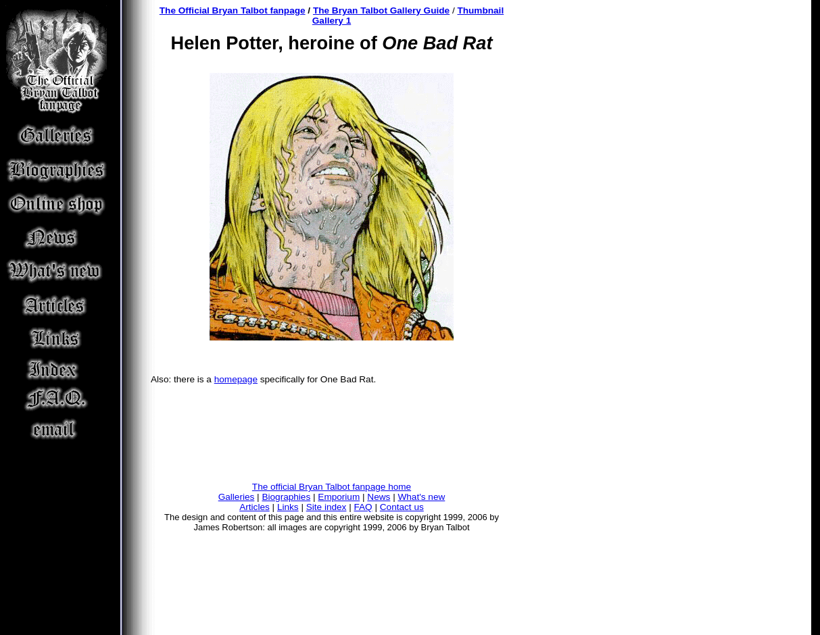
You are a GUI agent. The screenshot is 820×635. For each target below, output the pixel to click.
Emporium (339, 497)
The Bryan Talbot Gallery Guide (381, 10)
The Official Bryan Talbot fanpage (233, 10)
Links (288, 507)
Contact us (402, 507)
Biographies (286, 497)
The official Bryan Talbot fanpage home (331, 487)
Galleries (236, 497)
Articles (254, 507)
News (378, 497)
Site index (326, 507)
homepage (236, 379)
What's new (421, 497)
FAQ (363, 507)
